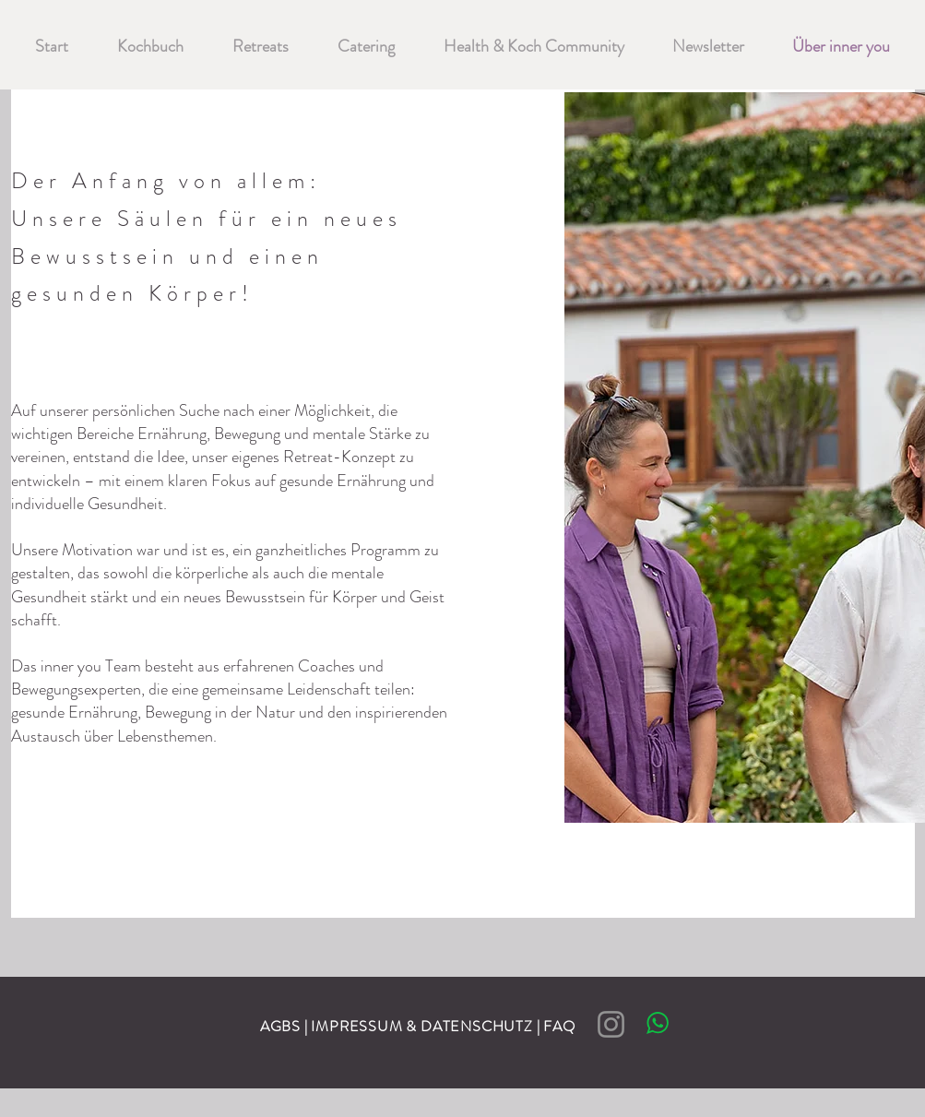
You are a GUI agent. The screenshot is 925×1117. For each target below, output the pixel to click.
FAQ (562, 1026)
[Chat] (658, 1022)
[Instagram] (611, 1024)
